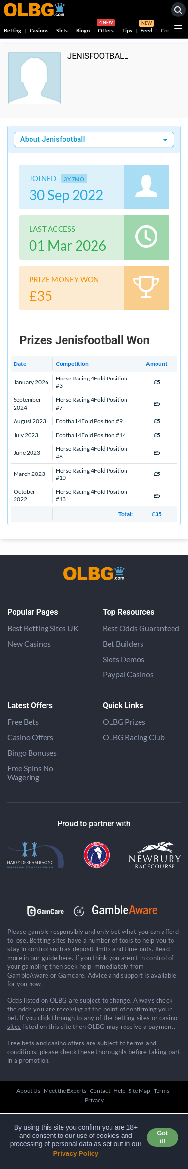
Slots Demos (123, 658)
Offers (106, 27)
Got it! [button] (162, 1137)
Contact (100, 1090)
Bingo (83, 30)
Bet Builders (123, 643)
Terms (161, 1090)
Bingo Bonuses (32, 752)
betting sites (132, 1018)
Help (119, 1090)
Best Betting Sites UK (42, 627)
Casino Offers (30, 737)
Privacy (94, 1100)
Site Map (139, 1090)
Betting (12, 30)
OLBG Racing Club (134, 737)
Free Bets (23, 721)
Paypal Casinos (128, 674)
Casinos (39, 30)
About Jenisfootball (52, 139)
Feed (146, 27)
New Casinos (29, 643)
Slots (62, 30)
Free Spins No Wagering (30, 772)
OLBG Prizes (124, 721)
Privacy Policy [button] (76, 1153)
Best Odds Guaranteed (141, 627)
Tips (127, 30)
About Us (28, 1090)
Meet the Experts (65, 1090)
